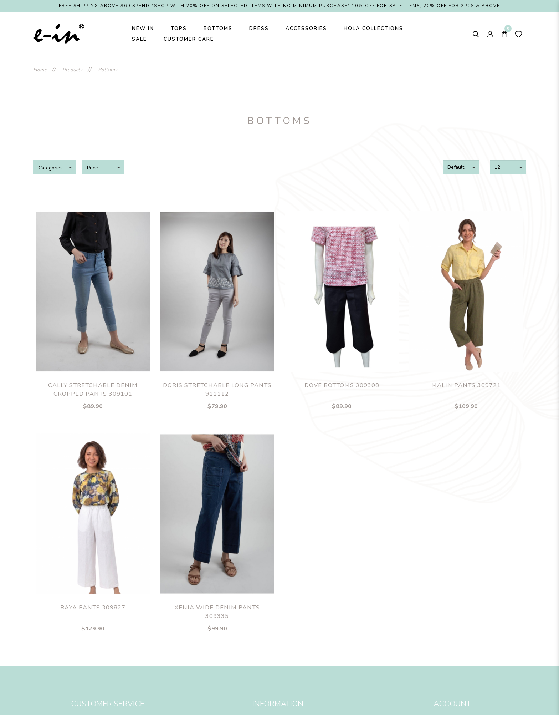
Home (40, 69)
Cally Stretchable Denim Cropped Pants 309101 (93, 389)
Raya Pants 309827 (92, 607)
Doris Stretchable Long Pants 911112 (217, 389)
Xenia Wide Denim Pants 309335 (217, 611)
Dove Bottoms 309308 (341, 385)
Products (72, 69)
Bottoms (107, 69)
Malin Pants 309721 (466, 385)
